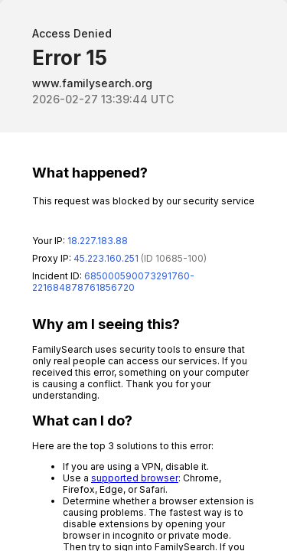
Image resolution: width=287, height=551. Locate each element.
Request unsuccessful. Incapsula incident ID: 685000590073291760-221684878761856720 (143, 275)
